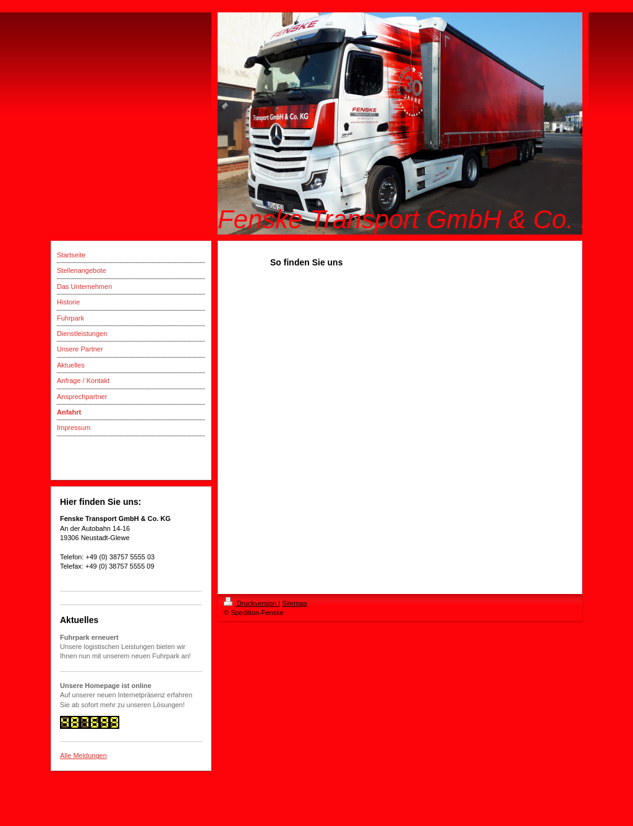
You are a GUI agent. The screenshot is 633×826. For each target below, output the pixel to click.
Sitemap (294, 603)
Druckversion (251, 603)
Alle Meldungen (83, 755)
